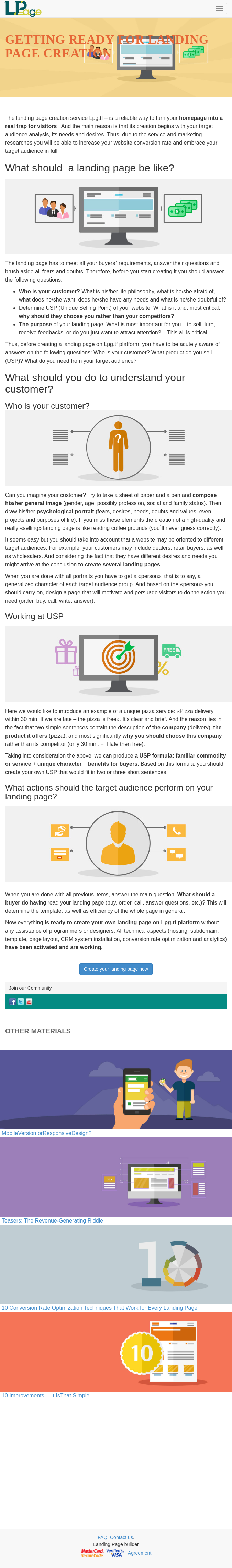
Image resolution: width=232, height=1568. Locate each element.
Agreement (139, 1553)
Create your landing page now (116, 969)
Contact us (121, 1537)
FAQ (102, 1537)
